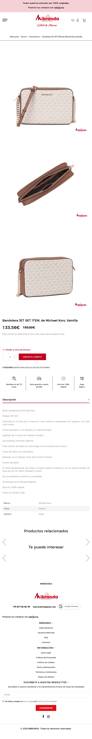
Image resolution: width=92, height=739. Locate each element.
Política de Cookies (46, 662)
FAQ (46, 637)
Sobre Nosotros (46, 628)
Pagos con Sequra (46, 677)
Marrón (42, 508)
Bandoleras (19, 368)
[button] (16, 350)
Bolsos (29, 368)
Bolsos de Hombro (41, 368)
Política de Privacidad (46, 657)
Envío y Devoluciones (46, 667)
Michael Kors (45, 503)
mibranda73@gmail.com (44, 607)
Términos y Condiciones (46, 672)
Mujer (41, 514)
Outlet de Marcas (47, 25)
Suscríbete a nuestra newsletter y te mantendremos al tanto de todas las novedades (46, 687)
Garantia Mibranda (46, 633)
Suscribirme (46, 708)
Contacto (46, 642)
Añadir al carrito (32, 357)
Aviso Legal (46, 653)
